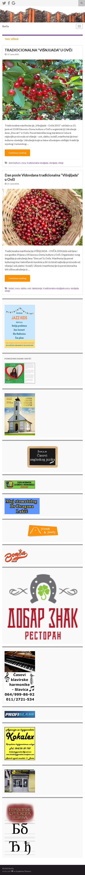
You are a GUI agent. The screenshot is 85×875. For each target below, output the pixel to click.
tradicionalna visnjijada (37, 163)
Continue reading (17, 152)
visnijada (53, 163)
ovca (23, 163)
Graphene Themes (23, 871)
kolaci (11, 288)
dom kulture (14, 163)
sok (29, 288)
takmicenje (37, 288)
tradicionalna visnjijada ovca (56, 288)
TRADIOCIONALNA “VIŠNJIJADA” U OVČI (38, 50)
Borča (5, 26)
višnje (61, 163)
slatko (24, 288)
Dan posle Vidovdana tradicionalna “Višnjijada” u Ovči (42, 177)
